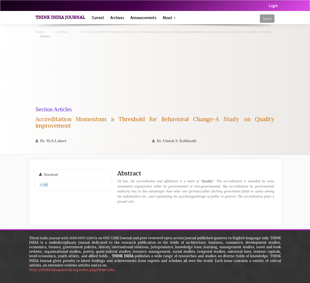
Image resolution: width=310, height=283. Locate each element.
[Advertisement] (165, 73)
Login (273, 5)
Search (267, 18)
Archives (117, 17)
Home (39, 31)
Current (98, 17)
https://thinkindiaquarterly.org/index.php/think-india (72, 270)
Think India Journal (60, 17)
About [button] (169, 17)
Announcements (143, 17)
